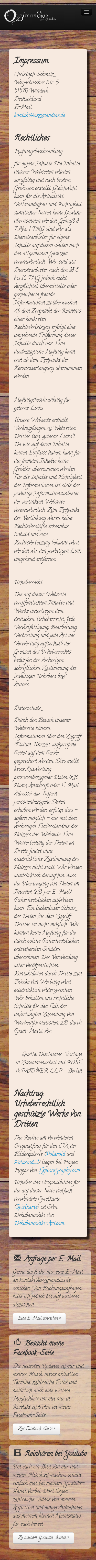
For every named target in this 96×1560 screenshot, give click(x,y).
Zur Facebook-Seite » (36, 1429)
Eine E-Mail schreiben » (39, 1318)
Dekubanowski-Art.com (39, 1224)
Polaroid (55, 1154)
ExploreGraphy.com (59, 1171)
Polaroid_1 (26, 1162)
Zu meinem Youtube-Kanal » (43, 1537)
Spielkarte (26, 1207)
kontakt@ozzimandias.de (39, 115)
